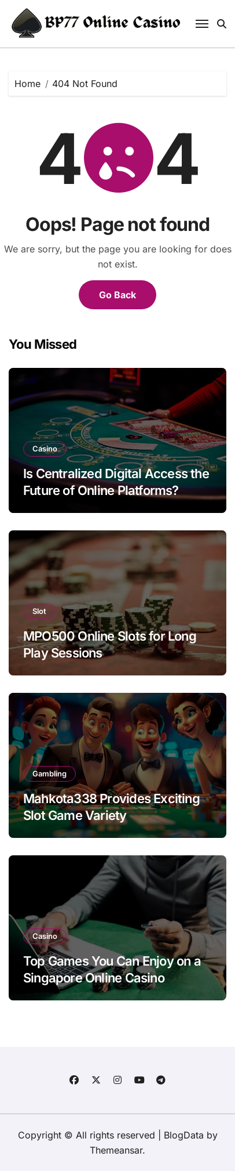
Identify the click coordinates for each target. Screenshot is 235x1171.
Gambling (49, 773)
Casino (44, 448)
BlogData (184, 1135)
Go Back (117, 295)
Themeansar (116, 1150)
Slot (39, 611)
